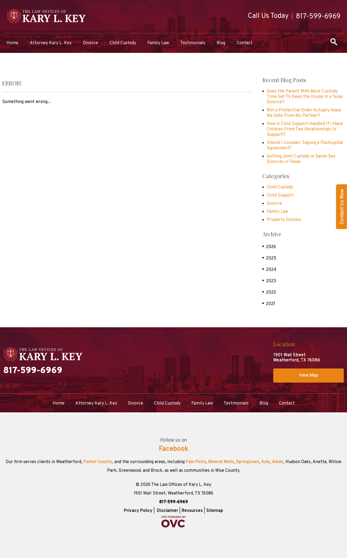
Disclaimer (167, 511)
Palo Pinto (196, 462)
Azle (265, 462)
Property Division (284, 220)
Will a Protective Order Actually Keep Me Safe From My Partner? (304, 113)
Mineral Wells (221, 462)
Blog (221, 43)
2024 (269, 269)
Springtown (247, 462)
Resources (192, 511)
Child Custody (123, 43)
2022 (269, 292)
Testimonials (192, 43)
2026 (269, 247)
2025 (269, 258)
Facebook (173, 449)
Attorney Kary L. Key (51, 43)
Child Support (280, 195)
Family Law (158, 43)
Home (12, 43)
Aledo (277, 462)
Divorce (90, 43)
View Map (308, 375)
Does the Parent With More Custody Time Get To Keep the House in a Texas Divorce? (305, 97)
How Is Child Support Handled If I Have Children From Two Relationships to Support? (305, 129)
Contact (244, 43)
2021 (268, 304)
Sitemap (214, 511)
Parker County (97, 462)
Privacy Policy (138, 511)
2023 (269, 281)
